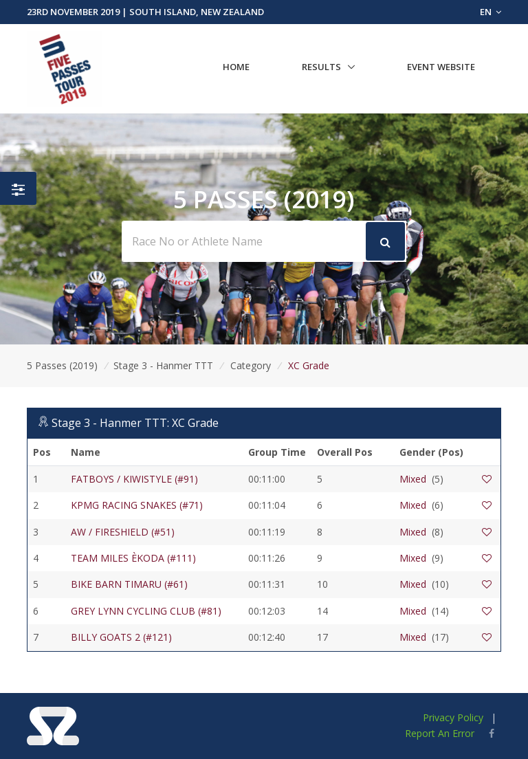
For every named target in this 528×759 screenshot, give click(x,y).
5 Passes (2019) (62, 365)
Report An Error (439, 733)
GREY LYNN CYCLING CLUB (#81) (146, 610)
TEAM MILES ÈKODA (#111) (133, 557)
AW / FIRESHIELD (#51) (123, 531)
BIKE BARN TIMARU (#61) (129, 584)
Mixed (412, 478)
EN (490, 12)
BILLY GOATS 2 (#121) (121, 637)
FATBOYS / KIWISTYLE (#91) (134, 478)
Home (236, 66)
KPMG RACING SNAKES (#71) (137, 505)
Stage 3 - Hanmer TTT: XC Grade (135, 422)
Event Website (441, 66)
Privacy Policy (453, 717)
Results (321, 66)
